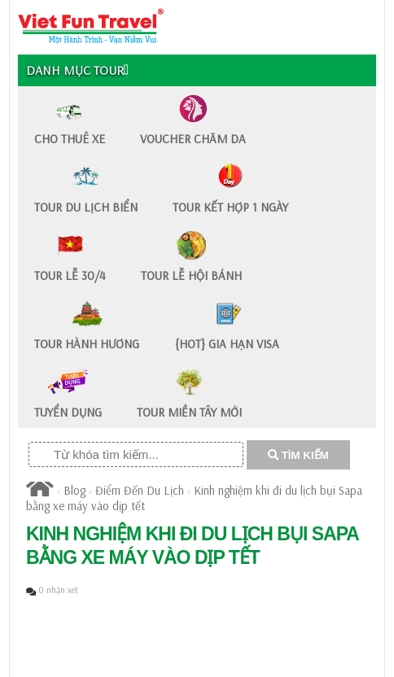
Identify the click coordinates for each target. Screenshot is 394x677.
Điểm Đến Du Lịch (139, 490)
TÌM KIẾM (298, 455)
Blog (74, 490)
